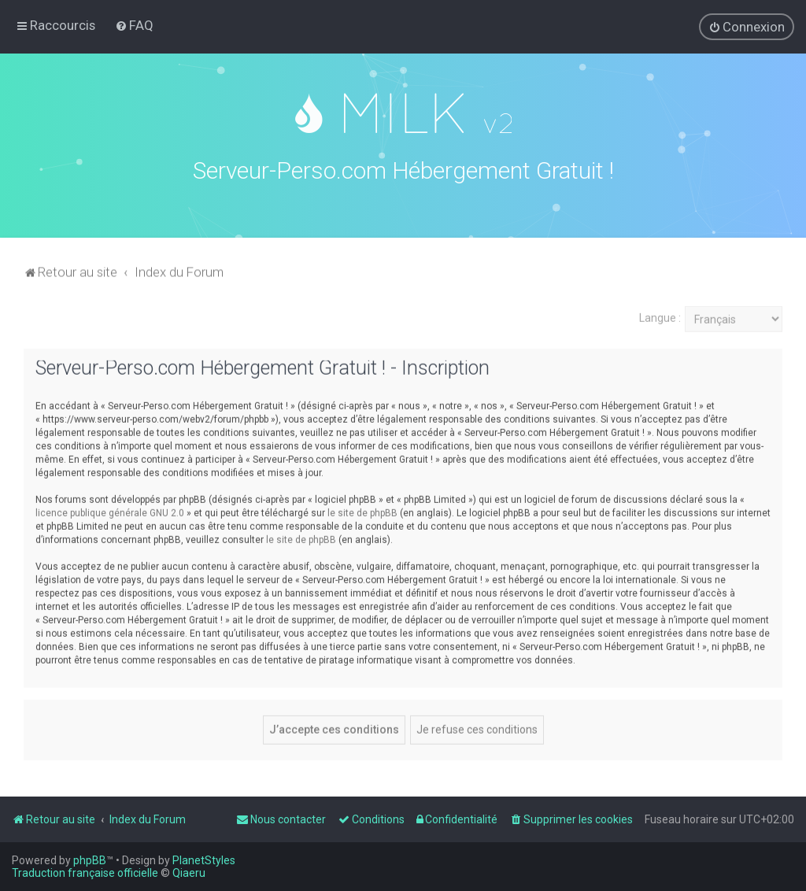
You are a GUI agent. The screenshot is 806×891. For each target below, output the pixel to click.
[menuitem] (134, 25)
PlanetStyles (203, 860)
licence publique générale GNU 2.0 (109, 510)
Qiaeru (188, 873)
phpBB (89, 860)
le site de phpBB (362, 510)
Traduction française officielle (85, 873)
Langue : (660, 315)
